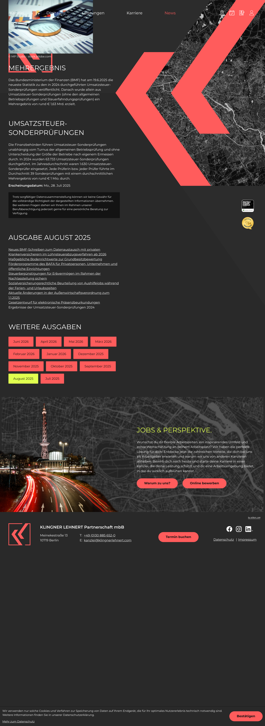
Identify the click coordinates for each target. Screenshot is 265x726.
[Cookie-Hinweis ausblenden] (246, 716)
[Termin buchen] (178, 537)
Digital (53, 12)
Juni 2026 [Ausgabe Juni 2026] (21, 342)
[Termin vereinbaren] (232, 13)
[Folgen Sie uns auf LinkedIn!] (249, 529)
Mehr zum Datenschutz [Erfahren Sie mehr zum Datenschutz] (18, 721)
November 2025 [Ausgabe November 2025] (26, 366)
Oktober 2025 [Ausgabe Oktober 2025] (61, 366)
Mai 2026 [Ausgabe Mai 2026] (76, 342)
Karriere (134, 12)
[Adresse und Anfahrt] (222, 13)
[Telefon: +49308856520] (99, 535)
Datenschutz (223, 540)
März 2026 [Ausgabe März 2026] (103, 342)
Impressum (247, 540)
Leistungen (93, 12)
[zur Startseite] (19, 534)
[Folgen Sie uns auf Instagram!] (239, 529)
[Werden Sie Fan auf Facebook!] (229, 529)
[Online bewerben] (242, 13)
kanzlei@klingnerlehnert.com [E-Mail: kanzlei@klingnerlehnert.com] (107, 540)
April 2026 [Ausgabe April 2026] (49, 342)
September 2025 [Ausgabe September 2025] (98, 366)
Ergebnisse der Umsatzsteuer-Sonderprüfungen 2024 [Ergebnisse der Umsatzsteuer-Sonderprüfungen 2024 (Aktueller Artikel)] (51, 307)
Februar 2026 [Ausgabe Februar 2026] (24, 354)
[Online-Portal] (251, 13)
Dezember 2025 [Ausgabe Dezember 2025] (91, 354)
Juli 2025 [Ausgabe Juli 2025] (52, 379)
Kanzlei (17, 12)
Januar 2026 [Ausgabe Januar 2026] (56, 354)
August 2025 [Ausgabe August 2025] (23, 379)
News (170, 12)
